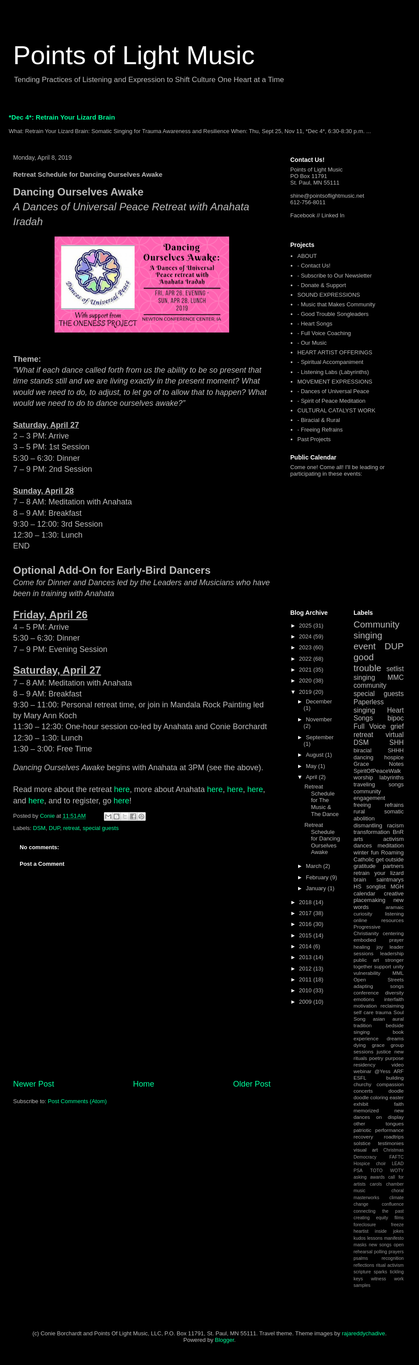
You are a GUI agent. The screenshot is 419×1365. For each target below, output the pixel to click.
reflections (364, 1265)
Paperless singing (369, 706)
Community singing (376, 629)
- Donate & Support (321, 285)
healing (362, 947)
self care (364, 1012)
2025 (306, 625)
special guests (101, 828)
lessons (374, 1238)
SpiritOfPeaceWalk (377, 771)
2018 (306, 902)
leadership (392, 953)
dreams (395, 1038)
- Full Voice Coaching (324, 333)
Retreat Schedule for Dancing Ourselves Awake (322, 838)
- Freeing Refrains (320, 429)
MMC (396, 677)
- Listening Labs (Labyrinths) (333, 372)
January (317, 888)
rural (359, 811)
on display (390, 1117)
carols (376, 1184)
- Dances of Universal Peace (333, 391)
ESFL (360, 1077)
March (314, 866)
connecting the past (379, 1211)
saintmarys (390, 879)
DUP (54, 828)
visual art (366, 1149)
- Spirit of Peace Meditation (331, 401)
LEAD (398, 1163)
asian (379, 1019)
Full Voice (370, 726)
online (360, 920)
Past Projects (314, 439)
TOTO (376, 1170)
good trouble (367, 662)
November (319, 719)
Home (144, 1084)
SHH (396, 742)
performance (389, 1130)
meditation (391, 845)
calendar (364, 893)
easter (397, 1097)
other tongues (379, 1123)
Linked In (333, 215)
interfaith (394, 999)
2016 (306, 924)
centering (393, 933)
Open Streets (379, 979)
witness (378, 1278)
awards (377, 1177)
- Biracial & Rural (318, 420)
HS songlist (369, 886)
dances (363, 845)
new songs (380, 1244)
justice (384, 1051)
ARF (399, 1071)
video (398, 1064)
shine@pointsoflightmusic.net (327, 195)
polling (380, 1251)
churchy (362, 1084)
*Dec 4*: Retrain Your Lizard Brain (62, 117)
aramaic (394, 907)
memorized (366, 1110)
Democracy (365, 1157)
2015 (306, 935)
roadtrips (394, 1136)
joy (380, 947)
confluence (393, 1204)
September (320, 737)
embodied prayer (379, 940)
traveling (364, 784)
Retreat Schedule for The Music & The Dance (321, 800)
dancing (364, 757)
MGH (397, 886)
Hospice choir (370, 1163)
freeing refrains (379, 805)
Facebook (302, 215)
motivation (365, 1005)
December (319, 701)
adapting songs (379, 986)
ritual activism (390, 1265)
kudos (360, 1238)
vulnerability (367, 973)
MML (398, 973)
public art (366, 960)
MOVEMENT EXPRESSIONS (334, 381)
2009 (306, 1001)
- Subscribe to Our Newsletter (334, 275)
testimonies (391, 1143)
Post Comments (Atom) (77, 1101)
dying (360, 1045)
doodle (396, 1091)
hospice (394, 757)
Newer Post (33, 1084)
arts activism (379, 839)
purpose (394, 1058)
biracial (362, 750)
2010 (306, 990)
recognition (392, 1258)
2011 (306, 979)
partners (393, 866)
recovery (363, 1136)
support (382, 966)
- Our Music (311, 343)
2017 (306, 913)
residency (364, 1064)
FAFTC (396, 1157)
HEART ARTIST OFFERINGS (334, 352)
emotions (364, 999)
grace (378, 1045)
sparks (380, 1271)
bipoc (396, 718)
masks (360, 1244)
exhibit (361, 1104)
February (318, 877)
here (122, 789)
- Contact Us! (313, 265)
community (370, 685)
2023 (306, 647)
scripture (362, 1271)
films (399, 1217)
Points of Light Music (134, 55)
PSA (358, 1170)
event (365, 646)
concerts (363, 1091)
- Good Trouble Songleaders (332, 314)
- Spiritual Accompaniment (330, 362)
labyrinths (391, 777)
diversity (394, 992)
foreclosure (365, 1224)
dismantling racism (379, 825)
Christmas (393, 1150)
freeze (397, 1224)
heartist (361, 1231)
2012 (306, 968)
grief (397, 726)
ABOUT (307, 256)
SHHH (396, 750)
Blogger (224, 1340)
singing (364, 677)
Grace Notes (379, 764)
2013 (306, 957)
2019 (306, 692)
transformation (372, 832)
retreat (71, 828)
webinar (362, 1071)
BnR (398, 832)
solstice (362, 1143)
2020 (306, 680)
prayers (396, 1251)
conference (366, 992)
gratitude (365, 866)
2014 (306, 946)
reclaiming (392, 1005)
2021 (306, 669)
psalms (361, 1258)
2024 (306, 636)
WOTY (397, 1170)
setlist (395, 668)
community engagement (369, 795)
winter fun (366, 852)
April (312, 777)
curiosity (363, 913)
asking (360, 1177)
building (395, 1077)
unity (398, 966)
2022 (306, 658)
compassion (390, 1084)
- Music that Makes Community (336, 304)
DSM (39, 828)
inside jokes (389, 1231)
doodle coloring (371, 1097)
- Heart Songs (314, 323)
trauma (383, 1012)
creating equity (371, 1217)
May (312, 766)
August (315, 754)
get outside (390, 859)
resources (392, 920)
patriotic (362, 1130)
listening (394, 913)
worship (363, 777)
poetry (376, 1058)
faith (399, 1104)
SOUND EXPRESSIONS (328, 295)
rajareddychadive (363, 1333)
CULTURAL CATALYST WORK (336, 410)
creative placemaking (379, 897)
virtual (394, 734)
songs (396, 784)
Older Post (252, 1084)
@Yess (382, 1071)
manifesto (394, 1238)
